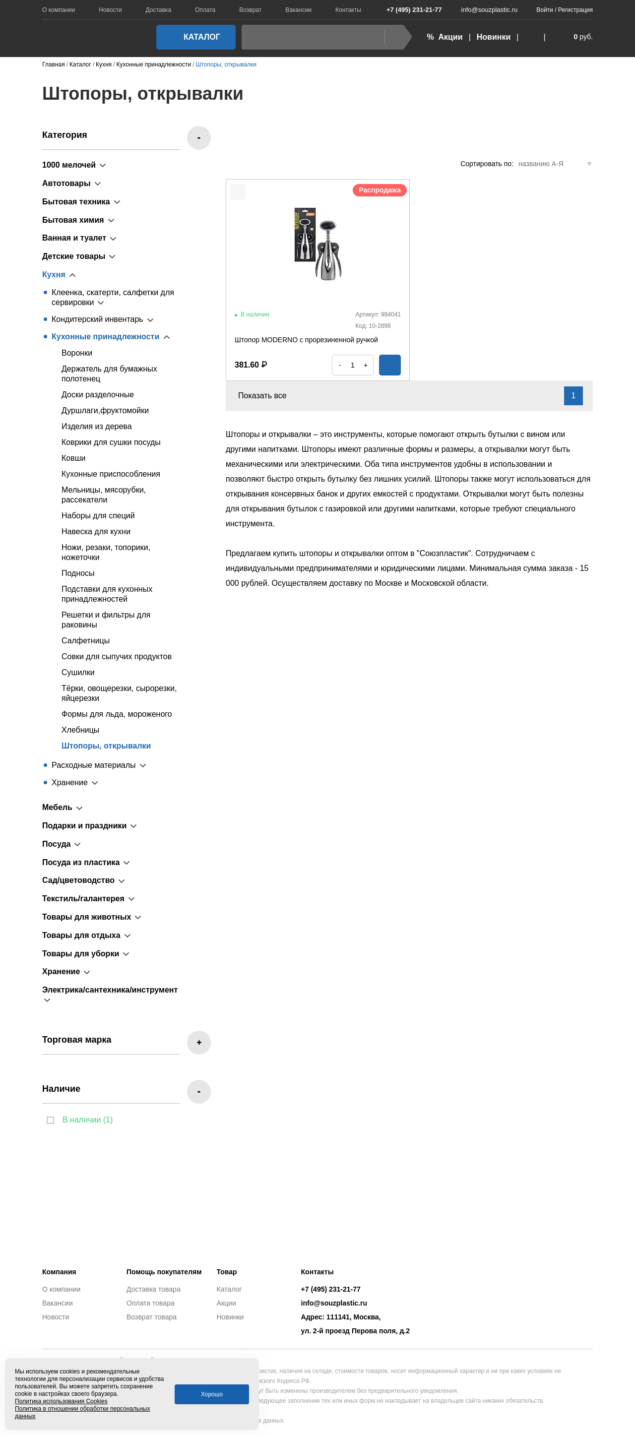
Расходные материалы (94, 765)
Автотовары (66, 183)
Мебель (57, 807)
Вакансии (298, 9)
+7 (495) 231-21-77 (409, 9)
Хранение (70, 782)
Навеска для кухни (96, 531)
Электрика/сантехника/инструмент (110, 990)
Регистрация (575, 9)
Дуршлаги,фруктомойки (105, 410)
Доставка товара (154, 1289)
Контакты (348, 9)
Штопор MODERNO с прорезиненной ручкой (306, 340)
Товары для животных (86, 917)
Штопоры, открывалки (106, 746)
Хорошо (212, 1394)
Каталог (193, 37)
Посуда (56, 844)
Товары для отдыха (81, 935)
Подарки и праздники (84, 825)
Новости (110, 9)
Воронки (77, 353)
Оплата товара (151, 1303)
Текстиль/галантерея (83, 898)
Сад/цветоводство (78, 880)
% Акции (444, 37)
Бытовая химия (73, 220)
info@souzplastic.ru (483, 9)
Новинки (494, 37)
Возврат (250, 9)
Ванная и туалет (74, 238)
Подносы (78, 573)
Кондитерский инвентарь (97, 319)
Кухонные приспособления (111, 474)
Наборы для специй (98, 515)
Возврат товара (152, 1317)
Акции (226, 1303)
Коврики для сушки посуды (111, 442)
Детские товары (73, 256)
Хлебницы (80, 730)
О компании (58, 9)
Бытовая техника (76, 201)
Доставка (159, 9)
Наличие (61, 1089)
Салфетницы (86, 640)
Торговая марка (77, 1040)
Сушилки (78, 672)
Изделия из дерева (97, 426)
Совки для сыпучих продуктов (117, 656)
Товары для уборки (80, 953)
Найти (395, 37)
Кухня (53, 274)
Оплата (205, 9)
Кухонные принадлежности (105, 336)
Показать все (268, 395)
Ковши (74, 458)
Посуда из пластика (81, 862)
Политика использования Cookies (61, 1401)
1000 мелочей (69, 165)
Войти (544, 9)
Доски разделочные (98, 394)
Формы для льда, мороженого (117, 714)
